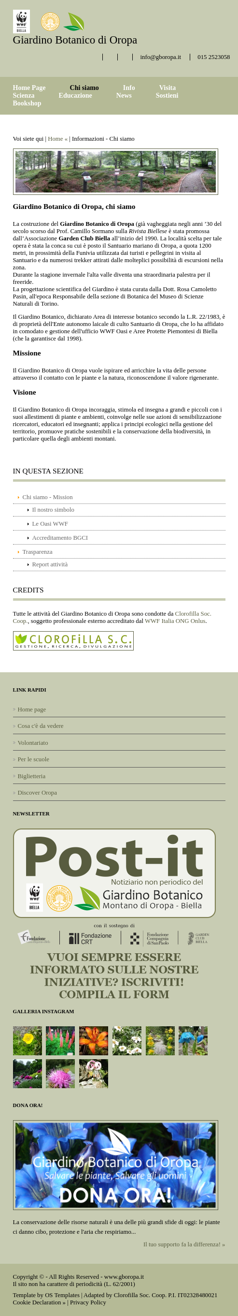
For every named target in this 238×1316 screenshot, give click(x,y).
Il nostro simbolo (53, 509)
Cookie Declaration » (39, 1302)
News (124, 95)
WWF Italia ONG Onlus (175, 621)
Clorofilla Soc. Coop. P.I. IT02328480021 (166, 1295)
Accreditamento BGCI (60, 537)
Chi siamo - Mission (48, 497)
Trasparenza (38, 551)
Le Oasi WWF (50, 523)
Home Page (29, 87)
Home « (58, 138)
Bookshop (27, 103)
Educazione (75, 95)
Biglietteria (32, 776)
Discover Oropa (37, 792)
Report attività (50, 564)
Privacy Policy (88, 1302)
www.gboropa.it (124, 1276)
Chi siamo (84, 87)
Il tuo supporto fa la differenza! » (184, 1244)
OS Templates (62, 1295)
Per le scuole (33, 759)
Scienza (24, 95)
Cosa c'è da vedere (41, 726)
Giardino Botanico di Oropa (75, 39)
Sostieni (167, 95)
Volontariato (33, 742)
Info (129, 87)
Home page (32, 709)
